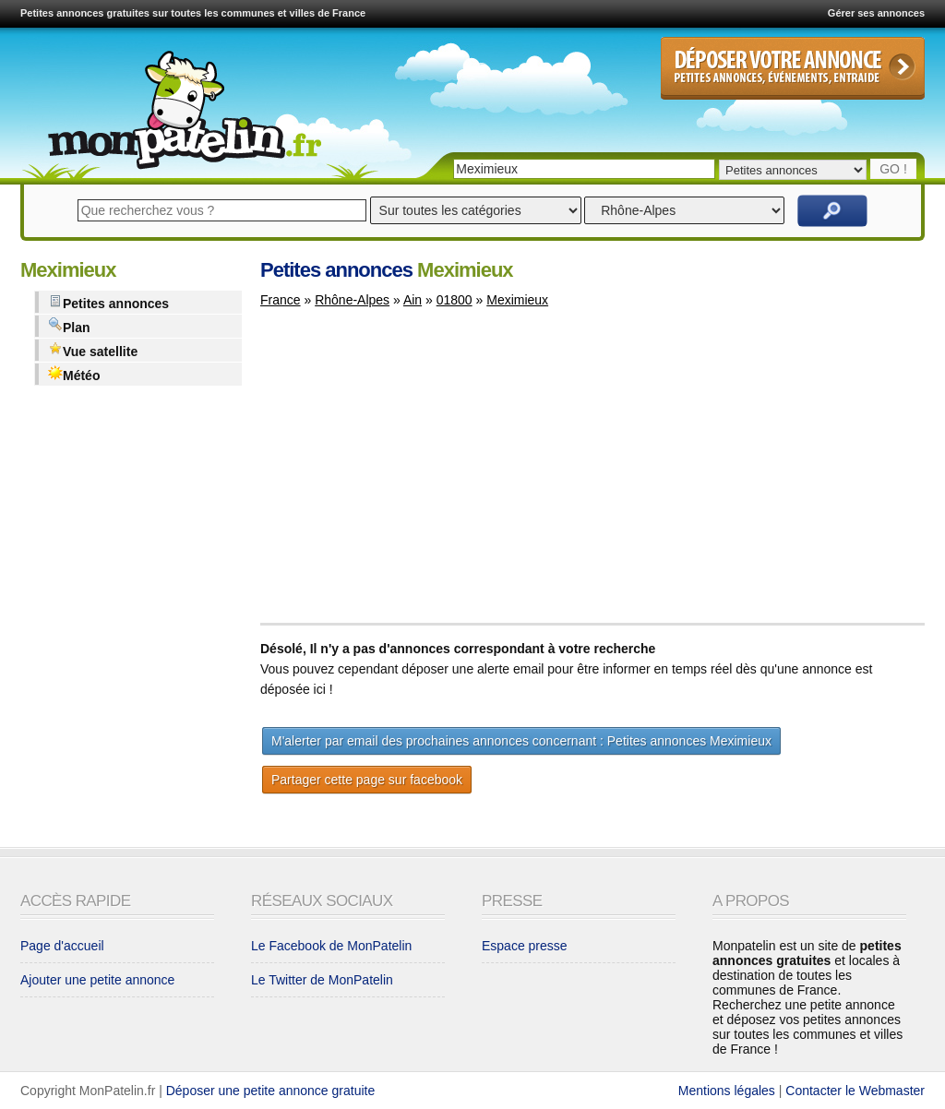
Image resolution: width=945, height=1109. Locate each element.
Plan (69, 326)
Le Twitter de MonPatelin (322, 979)
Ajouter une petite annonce (97, 979)
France (280, 299)
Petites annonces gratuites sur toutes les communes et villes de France (192, 12)
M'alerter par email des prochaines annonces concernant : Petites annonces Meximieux (521, 740)
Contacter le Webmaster (855, 1090)
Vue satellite (93, 350)
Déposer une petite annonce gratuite (271, 1090)
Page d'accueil (62, 945)
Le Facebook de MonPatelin (331, 945)
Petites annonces (108, 302)
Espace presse (525, 945)
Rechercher (832, 211)
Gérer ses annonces (876, 12)
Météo (74, 374)
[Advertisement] (415, 474)
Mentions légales (726, 1090)
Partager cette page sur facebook (366, 779)
